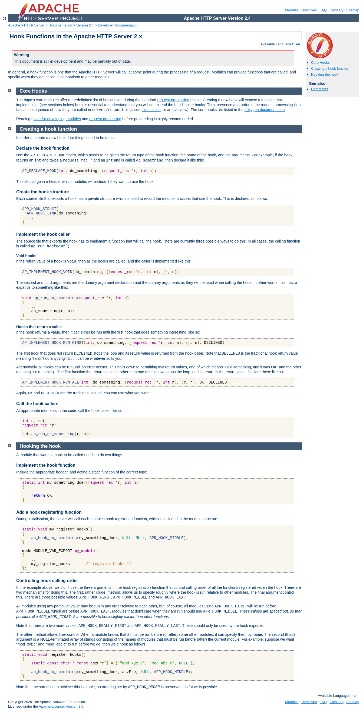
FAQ (323, 10)
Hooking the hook (324, 74)
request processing (173, 100)
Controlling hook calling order (47, 580)
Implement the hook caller (43, 234)
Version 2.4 (85, 25)
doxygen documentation (265, 109)
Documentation (60, 25)
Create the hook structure (42, 192)
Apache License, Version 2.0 (61, 706)
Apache (14, 25)
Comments (319, 89)
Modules (291, 10)
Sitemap (352, 10)
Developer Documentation (118, 25)
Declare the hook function (42, 148)
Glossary (336, 10)
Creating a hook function (330, 68)
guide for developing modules (56, 119)
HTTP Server (34, 25)
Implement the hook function (45, 465)
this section (151, 109)
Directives (309, 10)
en (298, 44)
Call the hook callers (37, 403)
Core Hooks (320, 62)
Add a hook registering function (49, 512)
